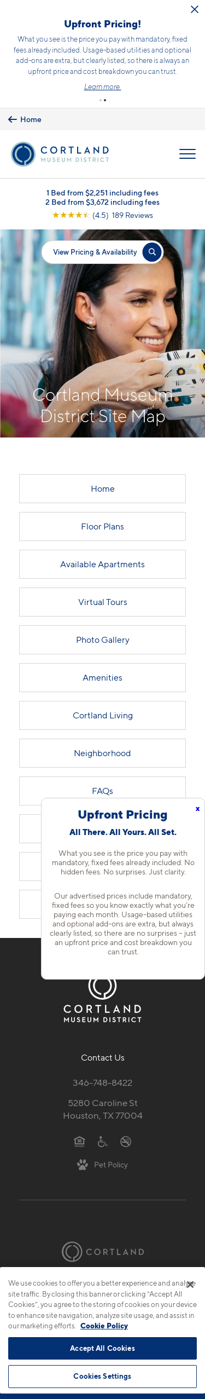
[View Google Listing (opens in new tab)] (102, 215)
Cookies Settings (102, 1376)
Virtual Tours (102, 602)
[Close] (190, 1285)
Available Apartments (102, 564)
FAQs (102, 791)
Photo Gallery (103, 640)
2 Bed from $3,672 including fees (102, 201)
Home (103, 488)
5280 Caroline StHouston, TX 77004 (103, 1109)
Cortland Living (103, 715)
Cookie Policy (104, 1325)
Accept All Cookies (102, 1348)
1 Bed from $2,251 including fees (102, 192)
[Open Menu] (187, 154)
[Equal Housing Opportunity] (79, 1141)
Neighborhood (102, 753)
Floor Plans (102, 526)
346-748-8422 (102, 1082)
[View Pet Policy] (102, 1164)
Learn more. (102, 86)
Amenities (102, 677)
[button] (100, 100)
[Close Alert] (194, 9)
